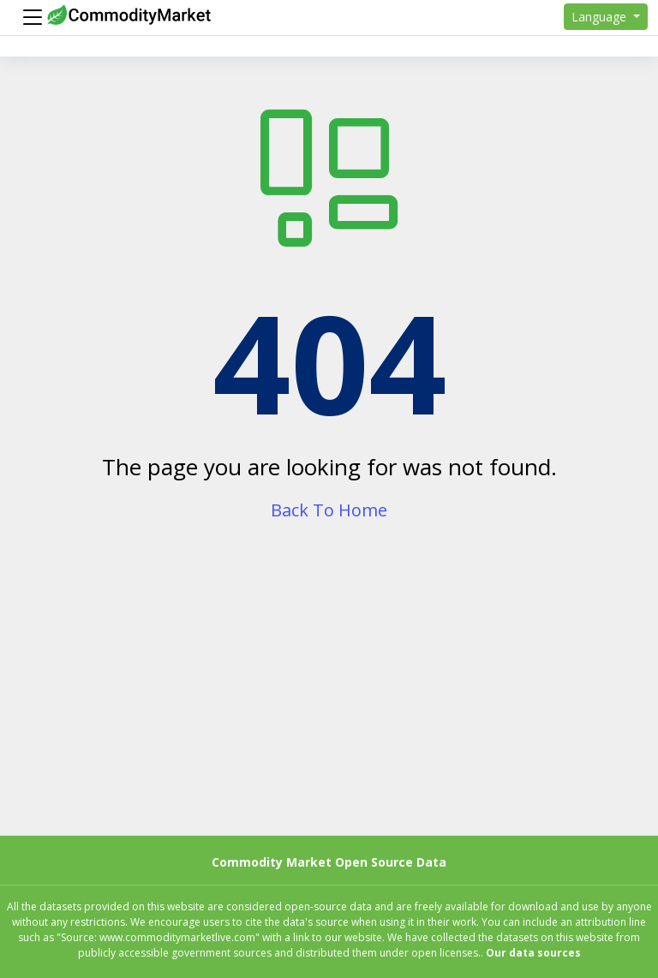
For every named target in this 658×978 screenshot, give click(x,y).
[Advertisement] (329, 694)
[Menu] (28, 17)
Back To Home (329, 510)
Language (600, 17)
